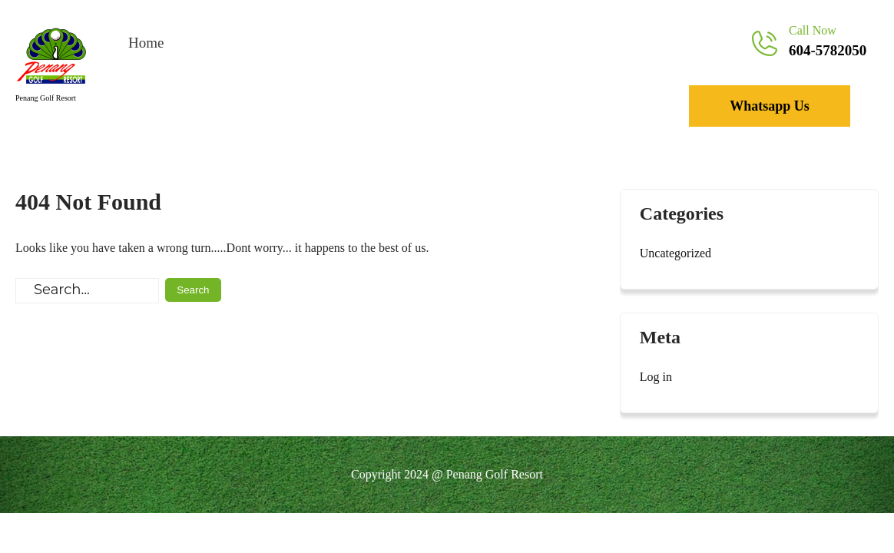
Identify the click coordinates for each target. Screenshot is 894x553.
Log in (656, 376)
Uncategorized (675, 253)
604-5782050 (827, 50)
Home (146, 43)
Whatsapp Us (770, 106)
